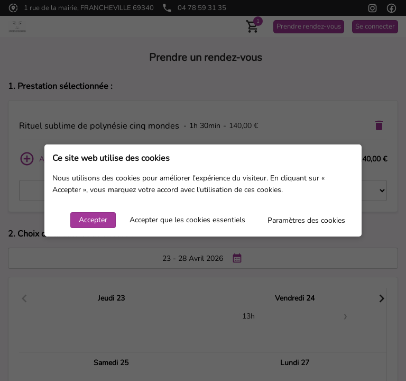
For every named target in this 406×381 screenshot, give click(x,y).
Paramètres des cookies (306, 220)
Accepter (93, 220)
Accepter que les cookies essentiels (187, 220)
